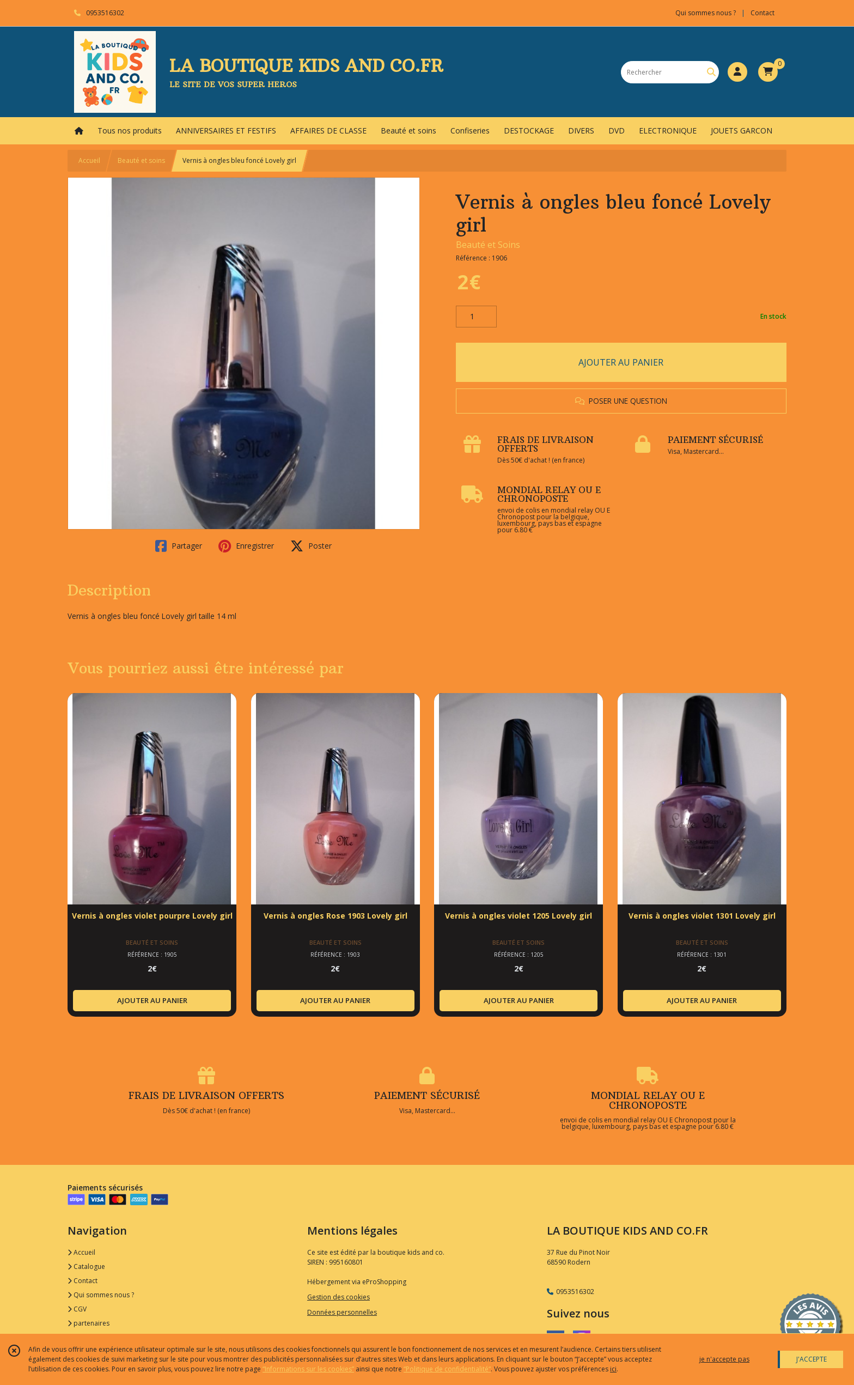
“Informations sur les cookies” (308, 1369)
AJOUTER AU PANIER (620, 362)
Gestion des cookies (338, 1297)
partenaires (88, 1323)
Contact (762, 12)
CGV (77, 1309)
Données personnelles (342, 1312)
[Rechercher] (711, 72)
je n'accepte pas (724, 1359)
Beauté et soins (141, 160)
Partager (178, 545)
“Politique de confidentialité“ (447, 1369)
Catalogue (86, 1266)
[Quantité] (476, 316)
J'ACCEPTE (811, 1359)
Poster (311, 545)
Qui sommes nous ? (101, 1294)
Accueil (89, 160)
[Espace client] (737, 72)
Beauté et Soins (488, 245)
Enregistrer (246, 545)
